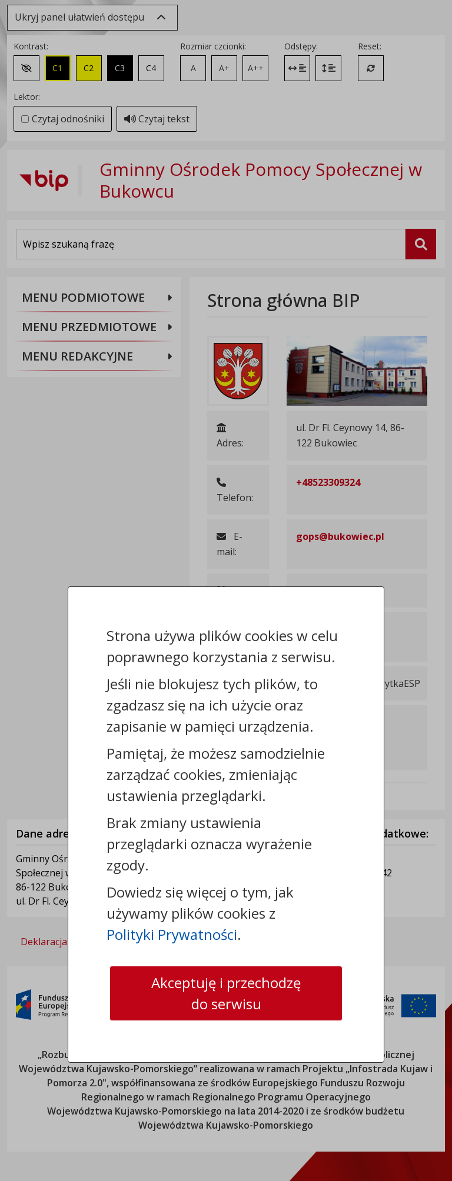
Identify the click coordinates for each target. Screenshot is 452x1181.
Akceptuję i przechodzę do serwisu (226, 993)
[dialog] (226, 590)
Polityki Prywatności (172, 934)
